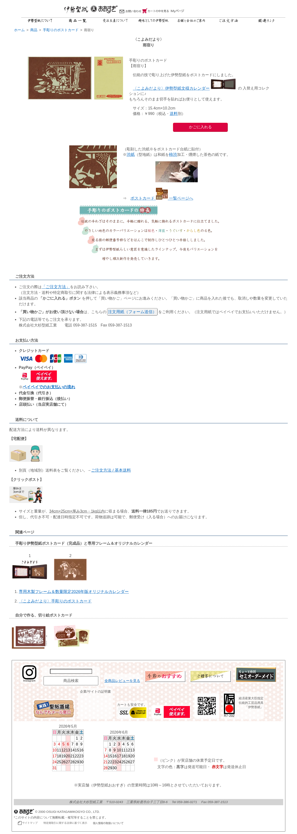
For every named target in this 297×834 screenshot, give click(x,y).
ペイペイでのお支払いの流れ (49, 387)
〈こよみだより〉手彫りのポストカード (55, 601)
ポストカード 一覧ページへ (161, 198)
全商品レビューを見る (122, 681)
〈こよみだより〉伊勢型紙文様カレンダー (185, 88)
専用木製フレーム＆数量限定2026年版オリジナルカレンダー (74, 591)
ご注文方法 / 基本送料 (111, 470)
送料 (174, 113)
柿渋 (173, 154)
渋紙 (131, 154)
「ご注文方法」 (56, 287)
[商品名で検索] (71, 671)
